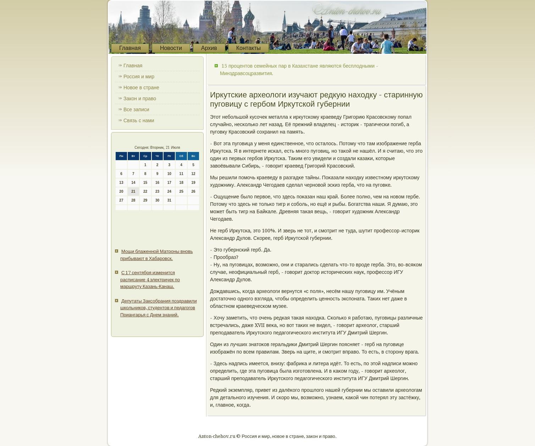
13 (121, 183)
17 (169, 183)
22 (145, 191)
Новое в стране (141, 87)
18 (181, 183)
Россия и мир (138, 76)
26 (193, 191)
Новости (171, 48)
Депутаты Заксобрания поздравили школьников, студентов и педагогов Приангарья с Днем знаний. (158, 307)
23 (157, 191)
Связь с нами (138, 120)
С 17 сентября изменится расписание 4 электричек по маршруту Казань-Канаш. (150, 279)
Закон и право (139, 98)
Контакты (248, 48)
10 (169, 174)
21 (133, 191)
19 (193, 183)
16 (157, 183)
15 (145, 183)
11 (181, 174)
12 (193, 174)
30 (157, 200)
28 (133, 200)
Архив (209, 48)
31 (169, 200)
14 (133, 183)
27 (121, 200)
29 (145, 200)
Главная (130, 48)
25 (181, 191)
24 (169, 191)
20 (121, 191)
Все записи (136, 109)
